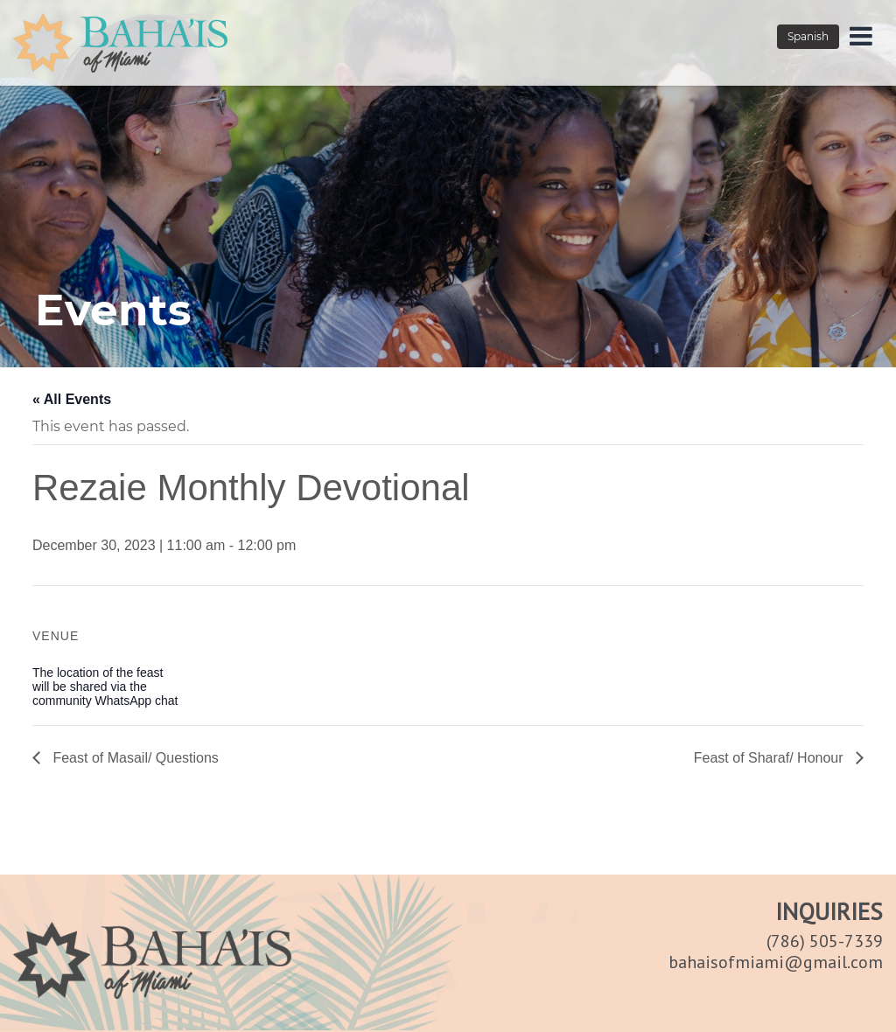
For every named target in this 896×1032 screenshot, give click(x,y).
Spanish (808, 36)
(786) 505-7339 (824, 941)
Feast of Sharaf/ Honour (770, 757)
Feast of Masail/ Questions (134, 757)
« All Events (71, 399)
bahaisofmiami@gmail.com (775, 962)
